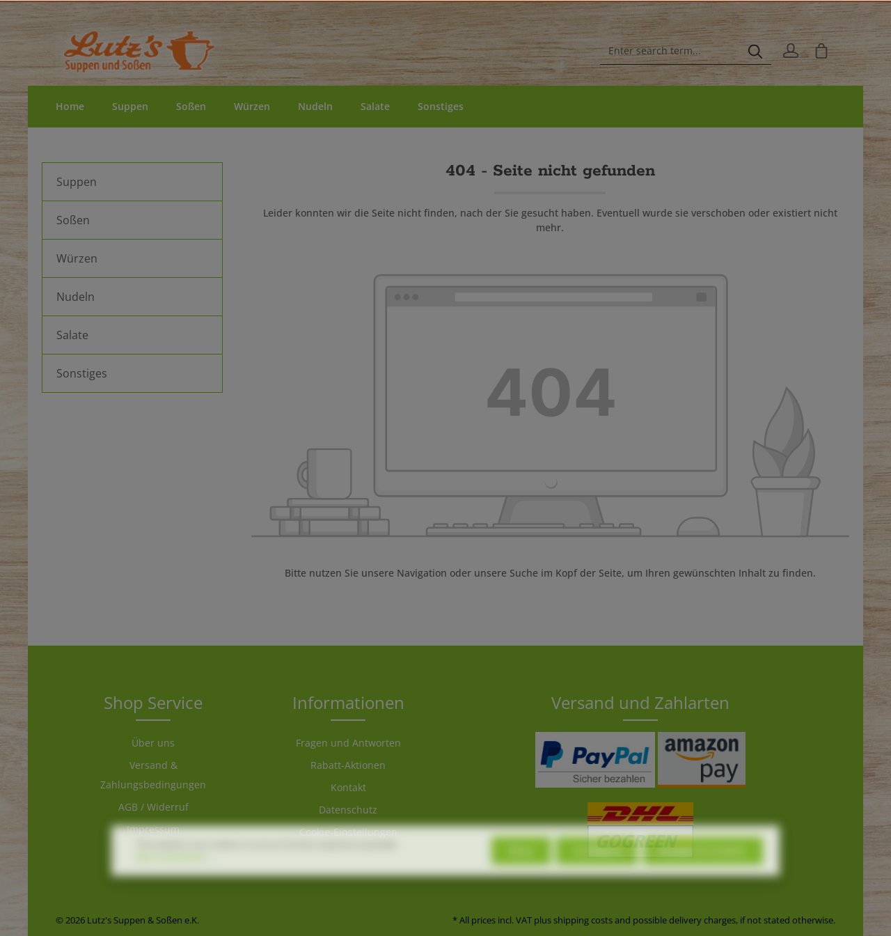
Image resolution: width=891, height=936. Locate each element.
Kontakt (348, 787)
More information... (174, 878)
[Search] (755, 51)
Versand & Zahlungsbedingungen (153, 774)
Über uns (153, 742)
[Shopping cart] (821, 51)
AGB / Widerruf (153, 806)
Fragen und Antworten (348, 742)
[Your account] (791, 51)
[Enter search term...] (670, 51)
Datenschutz (348, 809)
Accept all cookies (703, 872)
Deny (521, 872)
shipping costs (583, 920)
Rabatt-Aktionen (348, 765)
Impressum (153, 829)
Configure (597, 872)
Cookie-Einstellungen (348, 831)
